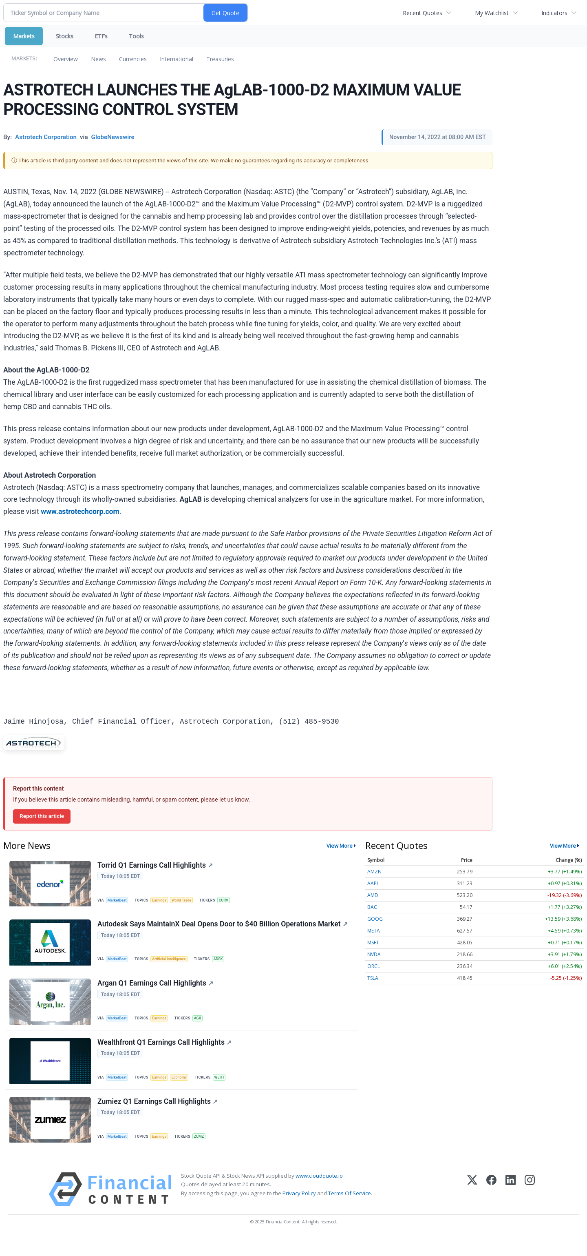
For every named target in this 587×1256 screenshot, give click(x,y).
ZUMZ (204, 1151)
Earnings (163, 901)
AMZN (374, 871)
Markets (24, 36)
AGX (203, 1026)
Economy (185, 1089)
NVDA (374, 954)
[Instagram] (529, 1207)
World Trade (187, 901)
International (176, 59)
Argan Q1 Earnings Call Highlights (156, 992)
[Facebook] (491, 1207)
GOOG (375, 918)
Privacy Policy (299, 1211)
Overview (65, 59)
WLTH (227, 1089)
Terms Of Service (349, 1211)
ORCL (373, 966)
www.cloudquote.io (319, 1194)
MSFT (373, 942)
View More (340, 845)
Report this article (42, 816)
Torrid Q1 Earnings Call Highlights (156, 866)
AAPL (373, 883)
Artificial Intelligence (174, 963)
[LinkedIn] (510, 1207)
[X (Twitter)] (472, 1207)
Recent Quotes (422, 13)
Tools (136, 36)
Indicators (554, 13)
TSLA (372, 978)
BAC (372, 907)
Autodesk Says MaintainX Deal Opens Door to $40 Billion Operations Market (224, 929)
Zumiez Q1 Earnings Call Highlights (159, 1117)
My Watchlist (492, 13)
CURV (232, 901)
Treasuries (220, 59)
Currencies (133, 59)
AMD (372, 895)
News (98, 59)
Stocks (64, 36)
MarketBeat (119, 901)
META (373, 930)
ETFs (101, 36)
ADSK (225, 963)
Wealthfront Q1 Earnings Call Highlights (166, 1054)
